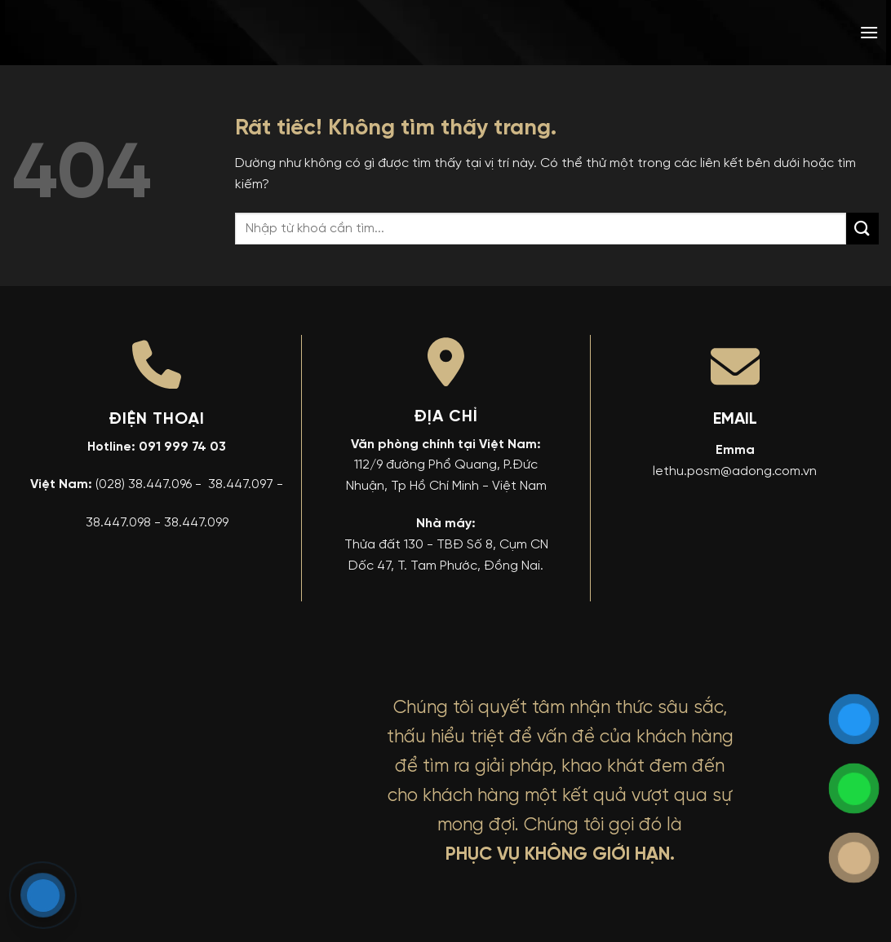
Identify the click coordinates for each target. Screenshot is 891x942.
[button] (869, 32)
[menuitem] (751, 33)
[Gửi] (862, 228)
